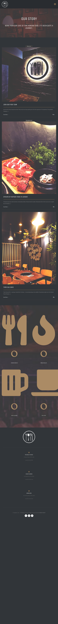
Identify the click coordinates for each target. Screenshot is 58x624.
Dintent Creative (42, 512)
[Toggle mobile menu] (55, 4)
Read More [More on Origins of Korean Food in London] (5, 206)
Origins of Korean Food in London (15, 197)
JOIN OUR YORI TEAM (10, 105)
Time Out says (8, 287)
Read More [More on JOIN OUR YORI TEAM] (5, 114)
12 (54, 114)
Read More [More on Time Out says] (5, 297)
